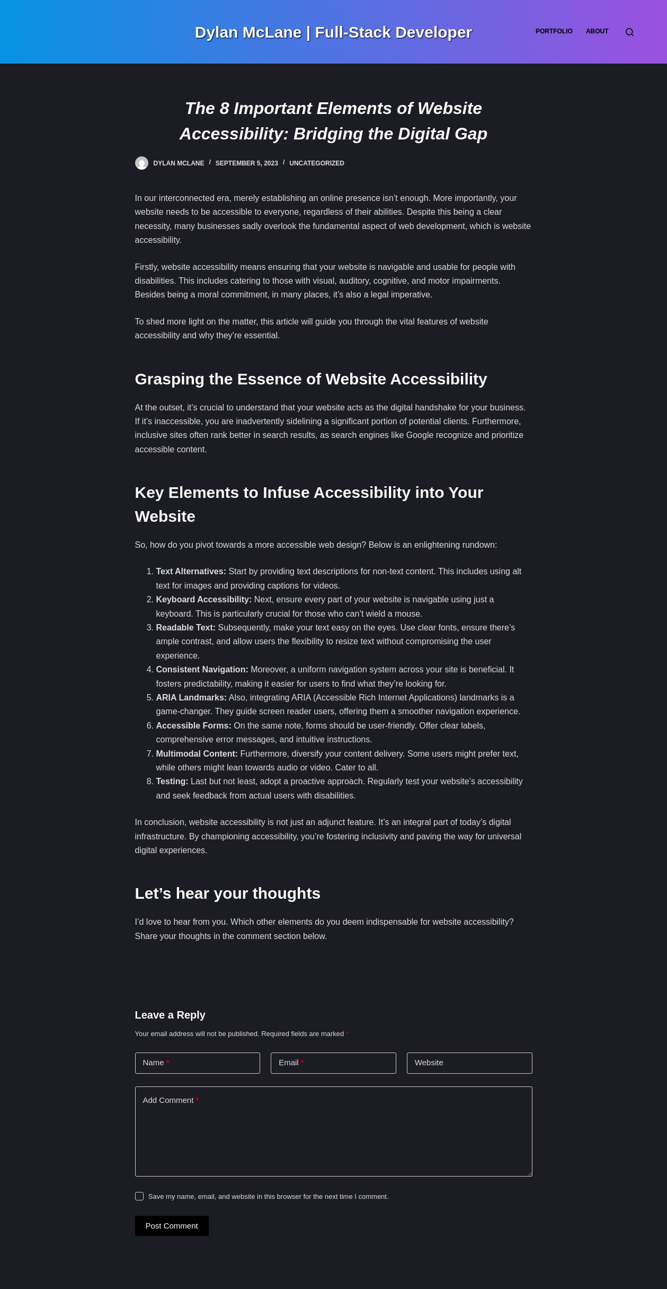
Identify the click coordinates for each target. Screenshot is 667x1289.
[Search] (630, 32)
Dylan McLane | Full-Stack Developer (334, 32)
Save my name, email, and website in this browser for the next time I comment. (268, 1196)
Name (156, 1062)
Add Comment (171, 1100)
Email (291, 1062)
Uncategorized (316, 163)
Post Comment (172, 1225)
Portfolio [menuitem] (554, 31)
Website (429, 1062)
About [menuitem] (597, 31)
